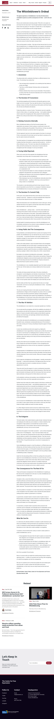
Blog (30, 2)
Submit (49, 663)
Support (40, 2)
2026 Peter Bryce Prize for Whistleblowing (38, 605)
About (11, 2)
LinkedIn (4, 700)
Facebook (4, 693)
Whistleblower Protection (5, 20)
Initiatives (16, 2)
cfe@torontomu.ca (18, 694)
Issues (20, 2)
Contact (36, 2)
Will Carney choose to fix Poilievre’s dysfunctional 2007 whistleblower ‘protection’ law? (13, 594)
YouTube (4, 698)
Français (44, 2)
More (24, 2)
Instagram (4, 703)
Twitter (3, 695)
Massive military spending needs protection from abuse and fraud (12, 625)
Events (32, 2)
